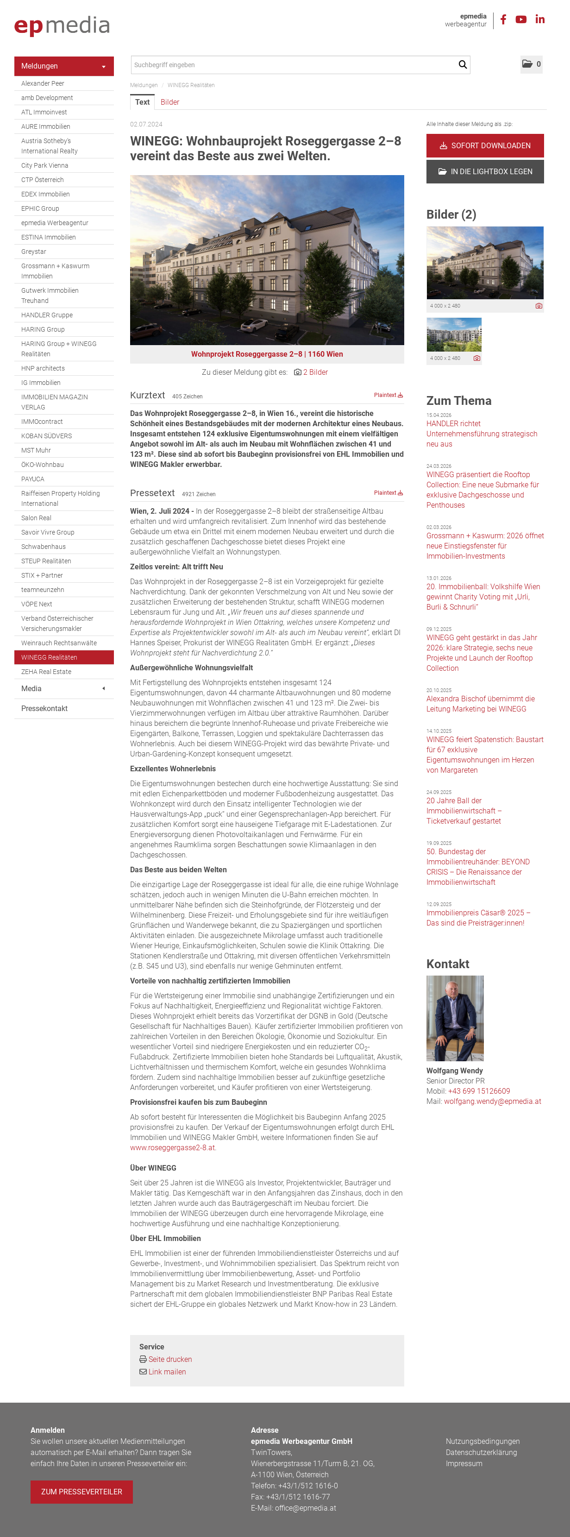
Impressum (464, 1463)
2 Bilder (315, 372)
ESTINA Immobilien (48, 237)
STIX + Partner (42, 575)
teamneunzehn (42, 589)
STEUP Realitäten (46, 561)
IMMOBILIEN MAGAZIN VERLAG (54, 402)
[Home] (61, 26)
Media (63, 688)
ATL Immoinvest (44, 112)
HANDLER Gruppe (47, 315)
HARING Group (43, 329)
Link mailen (167, 1371)
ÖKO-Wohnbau (42, 464)
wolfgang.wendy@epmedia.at (492, 1101)
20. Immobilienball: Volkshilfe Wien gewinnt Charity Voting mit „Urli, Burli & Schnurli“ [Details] (483, 596)
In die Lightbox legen (485, 171)
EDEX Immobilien (45, 194)
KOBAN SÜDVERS (46, 436)
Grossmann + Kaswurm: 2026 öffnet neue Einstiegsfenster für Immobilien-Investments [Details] (485, 546)
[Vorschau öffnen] (267, 260)
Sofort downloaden (485, 145)
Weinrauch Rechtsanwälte (59, 643)
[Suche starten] (464, 65)
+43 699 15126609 (479, 1091)
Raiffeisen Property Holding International (60, 498)
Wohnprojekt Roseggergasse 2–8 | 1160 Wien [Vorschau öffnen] (267, 354)
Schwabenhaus (43, 546)
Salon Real (36, 518)
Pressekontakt (44, 708)
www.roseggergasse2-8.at (172, 1147)
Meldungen (63, 66)
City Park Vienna (45, 165)
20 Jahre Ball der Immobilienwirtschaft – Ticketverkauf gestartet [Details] (464, 810)
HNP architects (43, 368)
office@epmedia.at (305, 1508)
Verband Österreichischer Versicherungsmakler (57, 623)
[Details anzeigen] (539, 306)
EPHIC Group (40, 208)
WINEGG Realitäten (49, 657)
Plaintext (388, 395)
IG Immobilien (41, 382)
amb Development (47, 97)
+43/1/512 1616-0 (308, 1485)
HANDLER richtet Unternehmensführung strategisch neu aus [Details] (482, 433)
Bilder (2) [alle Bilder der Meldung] (451, 214)
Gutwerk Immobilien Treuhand (50, 295)
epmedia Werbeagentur (54, 223)
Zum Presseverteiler (81, 1491)
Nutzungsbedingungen (483, 1441)
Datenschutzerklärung (481, 1452)
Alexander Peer (42, 83)
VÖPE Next (36, 604)
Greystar (33, 251)
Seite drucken (170, 1359)
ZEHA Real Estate (46, 671)
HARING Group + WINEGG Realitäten (59, 349)
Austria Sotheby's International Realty (49, 146)
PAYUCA (32, 479)
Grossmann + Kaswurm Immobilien (55, 271)
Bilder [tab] (170, 102)
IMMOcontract (42, 421)
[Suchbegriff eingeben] (300, 65)
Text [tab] (142, 102)
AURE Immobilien (45, 126)
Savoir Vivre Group (48, 532)
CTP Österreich (42, 179)
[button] (531, 65)
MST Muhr (36, 450)
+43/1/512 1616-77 (298, 1497)
